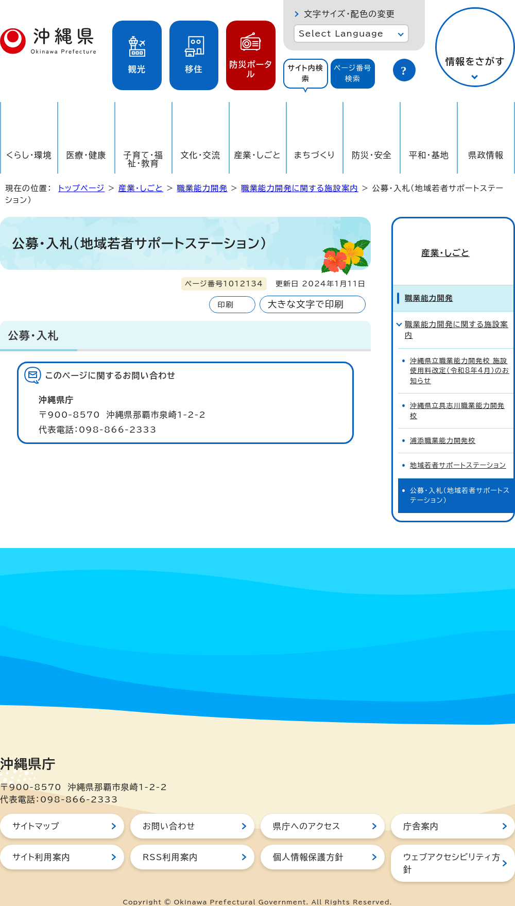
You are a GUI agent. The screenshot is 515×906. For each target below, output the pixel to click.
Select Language (341, 33)
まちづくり (314, 155)
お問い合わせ (169, 810)
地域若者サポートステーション (458, 450)
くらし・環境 (29, 155)
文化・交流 (200, 155)
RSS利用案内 (170, 841)
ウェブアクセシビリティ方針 (452, 847)
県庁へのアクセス (306, 810)
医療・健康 (86, 155)
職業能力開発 (202, 188)
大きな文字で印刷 (306, 304)
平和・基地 (429, 155)
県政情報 (486, 155)
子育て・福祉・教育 (144, 159)
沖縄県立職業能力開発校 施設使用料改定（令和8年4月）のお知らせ (459, 355)
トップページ (81, 188)
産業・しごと (257, 155)
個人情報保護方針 (308, 841)
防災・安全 (372, 155)
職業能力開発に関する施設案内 (299, 188)
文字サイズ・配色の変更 (349, 14)
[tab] (305, 74)
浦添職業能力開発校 (442, 425)
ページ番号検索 (353, 73)
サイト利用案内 (41, 841)
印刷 (225, 305)
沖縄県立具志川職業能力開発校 (457, 395)
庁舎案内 (421, 810)
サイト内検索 (305, 73)
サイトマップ (35, 810)
